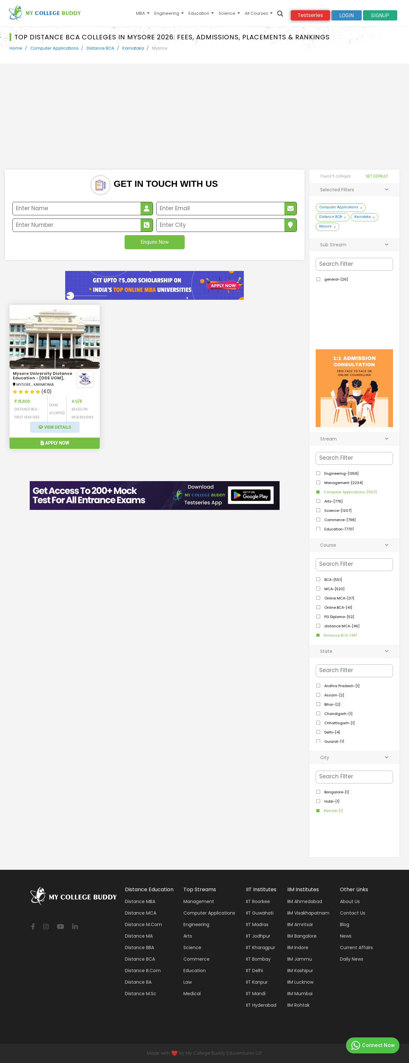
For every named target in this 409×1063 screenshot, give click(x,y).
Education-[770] (338, 529)
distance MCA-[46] (341, 626)
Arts (187, 936)
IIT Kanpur (257, 982)
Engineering (166, 13)
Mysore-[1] (333, 810)
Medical (192, 993)
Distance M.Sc (140, 993)
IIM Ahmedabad (304, 901)
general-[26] (335, 279)
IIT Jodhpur (258, 936)
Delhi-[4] (331, 732)
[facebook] (33, 927)
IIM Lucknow (300, 982)
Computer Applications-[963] (350, 492)
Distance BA (138, 982)
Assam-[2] (333, 695)
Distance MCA (140, 913)
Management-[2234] (343, 482)
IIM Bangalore (302, 936)
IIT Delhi (254, 970)
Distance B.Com (143, 970)
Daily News (351, 959)
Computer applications (209, 913)
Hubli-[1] (331, 801)
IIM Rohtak (298, 1005)
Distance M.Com (143, 924)
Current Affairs (356, 947)
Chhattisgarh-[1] (339, 723)
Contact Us (352, 913)
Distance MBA (140, 901)
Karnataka (133, 48)
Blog (344, 924)
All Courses (256, 13)
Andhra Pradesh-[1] (341, 685)
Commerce (196, 959)
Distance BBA (139, 947)
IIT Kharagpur (260, 947)
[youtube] (60, 927)
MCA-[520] (333, 588)
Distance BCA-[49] (340, 635)
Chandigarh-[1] (337, 713)
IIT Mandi (256, 993)
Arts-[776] (333, 501)
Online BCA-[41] (337, 607)
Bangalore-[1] (336, 792)
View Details (54, 427)
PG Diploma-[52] (338, 616)
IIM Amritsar (300, 924)
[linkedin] (75, 927)
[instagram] (46, 927)
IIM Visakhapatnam (308, 913)
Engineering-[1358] (341, 473)
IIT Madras (257, 924)
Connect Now (372, 1045)
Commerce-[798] (339, 519)
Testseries (310, 15)
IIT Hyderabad (261, 1005)
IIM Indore (297, 947)
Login (346, 15)
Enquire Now (155, 242)
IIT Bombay (258, 959)
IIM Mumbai (300, 993)
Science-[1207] (337, 510)
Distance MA (139, 936)
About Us (350, 901)
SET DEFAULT (377, 176)
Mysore (325, 226)
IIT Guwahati (260, 913)
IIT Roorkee (258, 901)
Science (227, 13)
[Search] (280, 13)
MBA (140, 13)
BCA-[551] (332, 579)
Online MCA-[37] (338, 598)
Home (16, 48)
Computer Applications (54, 48)
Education (199, 13)
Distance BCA (100, 48)
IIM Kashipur (300, 970)
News (345, 936)
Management (198, 901)
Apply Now (55, 443)
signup (380, 15)
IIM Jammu (299, 959)
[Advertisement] (204, 121)
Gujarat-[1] (333, 741)
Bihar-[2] (331, 704)
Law (187, 982)
